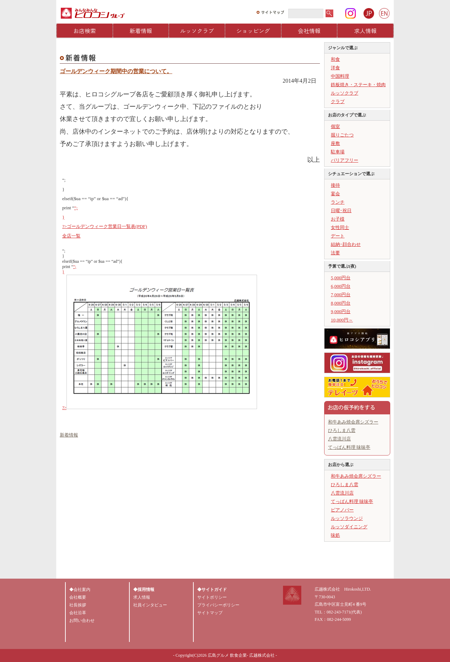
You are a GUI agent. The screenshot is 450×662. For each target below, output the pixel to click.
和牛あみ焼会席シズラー (353, 422)
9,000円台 (341, 311)
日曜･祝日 (341, 210)
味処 (335, 535)
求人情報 (365, 30)
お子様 (338, 219)
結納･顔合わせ (346, 244)
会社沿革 (77, 612)
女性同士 (340, 227)
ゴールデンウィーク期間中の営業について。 (116, 71)
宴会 (335, 193)
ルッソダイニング (349, 526)
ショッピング (253, 30)
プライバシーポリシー (218, 605)
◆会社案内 (79, 589)
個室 (335, 126)
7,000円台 (341, 294)
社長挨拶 (77, 605)
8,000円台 (341, 303)
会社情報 (309, 30)
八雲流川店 (339, 438)
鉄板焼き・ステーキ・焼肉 (358, 84)
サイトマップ (210, 612)
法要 (335, 252)
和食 (335, 59)
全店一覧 (71, 235)
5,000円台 (341, 277)
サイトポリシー (212, 597)
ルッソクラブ (197, 30)
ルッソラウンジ (347, 518)
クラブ (338, 101)
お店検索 (84, 30)
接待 (335, 185)
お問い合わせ (82, 620)
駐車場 (338, 151)
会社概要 (77, 597)
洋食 (335, 67)
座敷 (335, 143)
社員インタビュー (150, 605)
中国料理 (340, 76)
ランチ (338, 202)
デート (338, 235)
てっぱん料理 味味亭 (349, 447)
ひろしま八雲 (341, 430)
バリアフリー (344, 160)
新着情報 (141, 30)
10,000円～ (342, 320)
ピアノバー (342, 510)
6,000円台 (341, 286)
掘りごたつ (342, 135)
